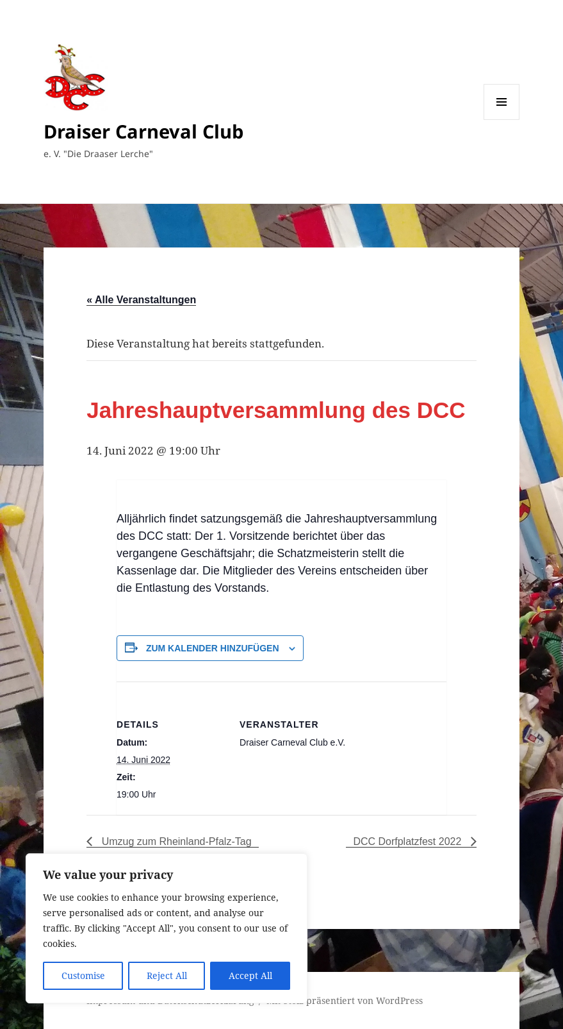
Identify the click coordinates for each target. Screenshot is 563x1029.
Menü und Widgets (501, 119)
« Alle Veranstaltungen (141, 299)
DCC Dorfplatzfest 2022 (408, 841)
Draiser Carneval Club (143, 131)
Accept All (250, 975)
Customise (83, 975)
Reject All (167, 975)
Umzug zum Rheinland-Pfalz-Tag (175, 841)
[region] (166, 928)
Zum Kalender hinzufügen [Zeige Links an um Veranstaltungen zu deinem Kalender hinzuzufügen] (212, 648)
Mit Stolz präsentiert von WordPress (344, 1000)
